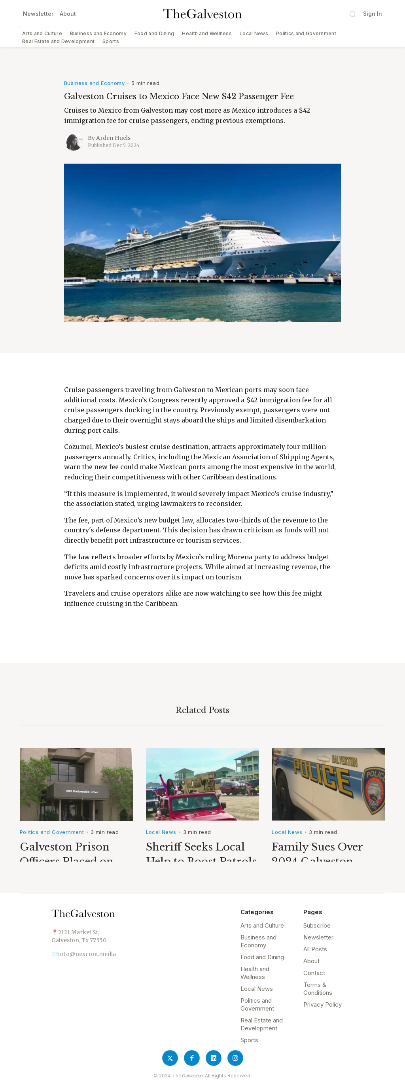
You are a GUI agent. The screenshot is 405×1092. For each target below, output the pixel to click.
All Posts (315, 949)
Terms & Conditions (317, 988)
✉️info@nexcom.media (83, 954)
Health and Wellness (207, 33)
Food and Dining (154, 33)
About (68, 13)
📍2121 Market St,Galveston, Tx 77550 (78, 936)
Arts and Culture (42, 33)
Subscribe (317, 925)
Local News (254, 33)
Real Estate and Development (58, 41)
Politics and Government (306, 33)
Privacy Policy (322, 1004)
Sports (110, 41)
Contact (314, 973)
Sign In (372, 13)
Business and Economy (98, 33)
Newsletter (38, 13)
